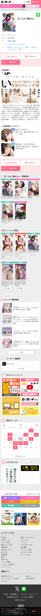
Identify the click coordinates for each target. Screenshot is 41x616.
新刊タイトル (5, 540)
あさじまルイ (12, 35)
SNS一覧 (21, 369)
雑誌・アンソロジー (11, 498)
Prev (4, 425)
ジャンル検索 (5, 562)
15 (31, 439)
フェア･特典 (5, 542)
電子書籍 (11, 505)
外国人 (27, 47)
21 (26, 443)
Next (37, 425)
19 (15, 443)
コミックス (10, 9)
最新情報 (4, 547)
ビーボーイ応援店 (7, 564)
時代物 (9, 47)
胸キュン (34, 47)
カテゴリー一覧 (34, 494)
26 (15, 447)
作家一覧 (4, 559)
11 (10, 439)
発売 (29, 2)
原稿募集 (4, 555)
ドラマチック (12, 49)
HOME (3, 537)
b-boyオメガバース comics (16, 44)
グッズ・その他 (30, 505)
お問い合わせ (19, 600)
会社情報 (13, 594)
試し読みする (12, 56)
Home (2, 9)
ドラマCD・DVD (30, 501)
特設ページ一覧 (6, 545)
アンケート (32, 56)
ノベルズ (11, 501)
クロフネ (4, 581)
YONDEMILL (30, 578)
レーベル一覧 (25, 555)
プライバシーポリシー (28, 594)
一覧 (21, 352)
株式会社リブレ (6, 576)
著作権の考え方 (12, 597)
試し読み (20, 259)
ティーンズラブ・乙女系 (9, 578)
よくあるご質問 (27, 597)
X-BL (27, 576)
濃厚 (20, 49)
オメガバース (18, 47)
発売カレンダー (21, 456)
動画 (2, 557)
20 (20, 443)
